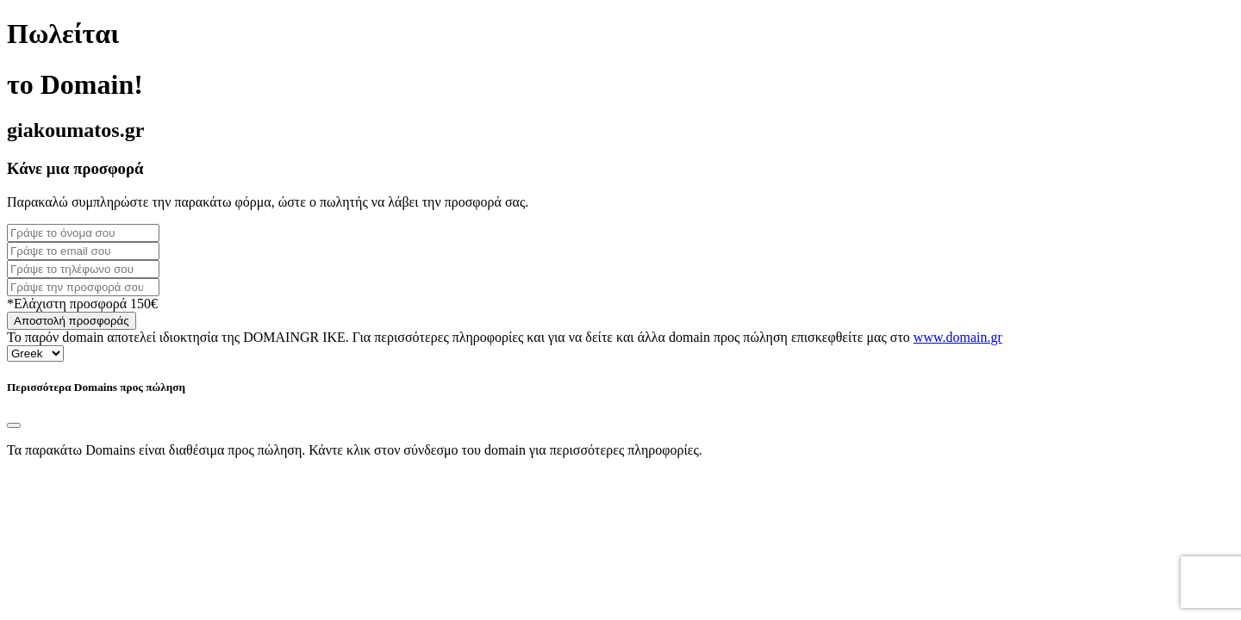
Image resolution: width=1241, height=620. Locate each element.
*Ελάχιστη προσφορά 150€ (82, 303)
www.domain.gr (958, 337)
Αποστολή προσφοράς (71, 320)
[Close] (14, 425)
